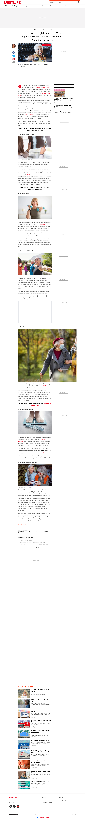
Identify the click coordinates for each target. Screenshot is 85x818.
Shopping (24, 6)
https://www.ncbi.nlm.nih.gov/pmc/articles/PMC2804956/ (35, 542)
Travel (64, 6)
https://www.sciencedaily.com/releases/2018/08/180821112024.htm (37, 544)
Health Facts (37, 531)
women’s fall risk (44, 385)
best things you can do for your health (42, 87)
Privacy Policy (62, 800)
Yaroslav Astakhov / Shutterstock (25, 487)
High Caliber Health (30, 114)
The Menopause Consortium (34, 174)
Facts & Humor (75, 6)
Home (31, 29)
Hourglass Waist (45, 452)
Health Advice (24, 531)
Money (43, 6)
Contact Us (44, 800)
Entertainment (54, 6)
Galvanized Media (44, 814)
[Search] (79, 2)
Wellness (34, 6)
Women (21, 532)
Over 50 (47, 531)
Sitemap (61, 797)
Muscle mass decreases (41, 224)
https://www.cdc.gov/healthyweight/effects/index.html (34, 547)
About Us (44, 797)
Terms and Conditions (47, 802)
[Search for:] (63, 2)
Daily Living (14, 6)
